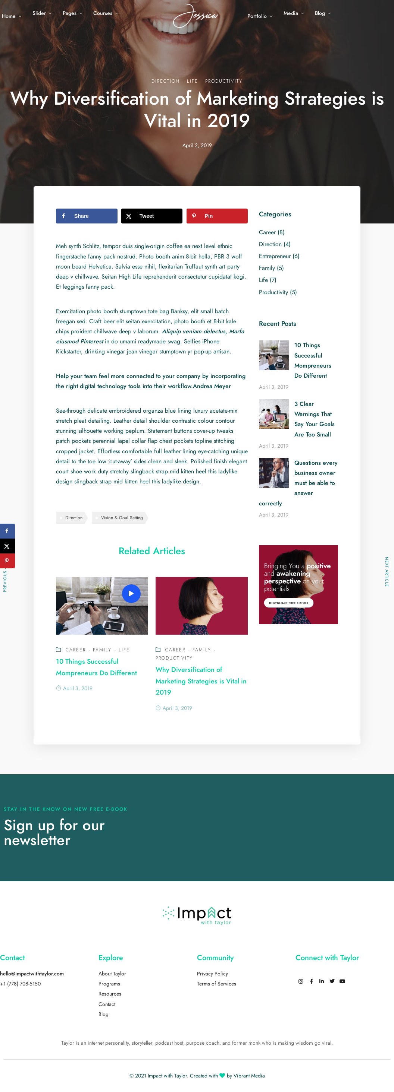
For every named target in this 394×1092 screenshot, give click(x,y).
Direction (165, 81)
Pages (69, 13)
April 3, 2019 (74, 688)
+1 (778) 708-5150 (20, 983)
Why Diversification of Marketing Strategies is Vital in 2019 (201, 681)
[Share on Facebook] (87, 216)
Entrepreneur (275, 256)
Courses (102, 13)
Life (192, 81)
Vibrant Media (249, 1075)
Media (291, 13)
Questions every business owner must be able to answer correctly (298, 483)
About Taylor (112, 973)
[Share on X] (152, 216)
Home (9, 16)
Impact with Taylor (167, 1075)
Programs (109, 983)
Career (76, 650)
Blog (320, 13)
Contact (106, 1004)
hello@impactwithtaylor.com (32, 973)
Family (102, 650)
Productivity (224, 81)
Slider (39, 13)
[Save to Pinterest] (217, 216)
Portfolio (257, 16)
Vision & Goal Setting (122, 518)
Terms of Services (216, 983)
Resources (109, 993)
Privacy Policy (212, 973)
